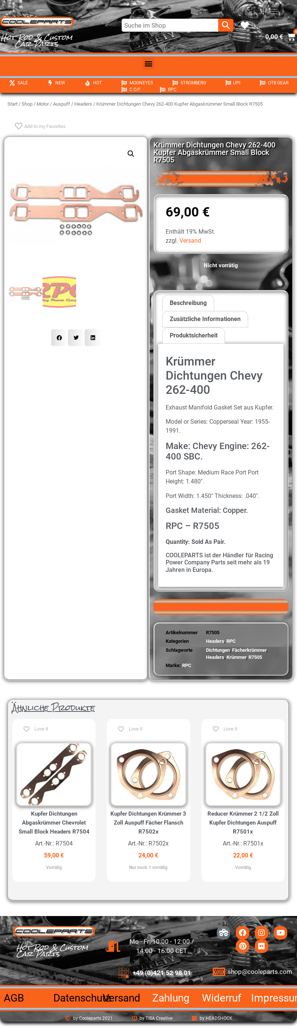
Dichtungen (218, 650)
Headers (83, 104)
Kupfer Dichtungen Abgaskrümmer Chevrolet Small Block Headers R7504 (54, 822)
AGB (14, 998)
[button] (275, 10)
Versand (190, 240)
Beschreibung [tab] (188, 302)
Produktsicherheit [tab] (194, 335)
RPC (231, 641)
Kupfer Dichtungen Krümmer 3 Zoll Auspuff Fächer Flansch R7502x (148, 822)
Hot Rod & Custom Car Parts (36, 40)
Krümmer (236, 657)
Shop (27, 104)
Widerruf (221, 998)
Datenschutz (82, 998)
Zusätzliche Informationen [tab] (205, 319)
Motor (43, 104)
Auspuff (61, 104)
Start (12, 104)
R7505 (255, 657)
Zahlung (171, 998)
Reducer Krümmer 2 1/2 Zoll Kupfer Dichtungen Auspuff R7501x (243, 822)
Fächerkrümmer (249, 650)
